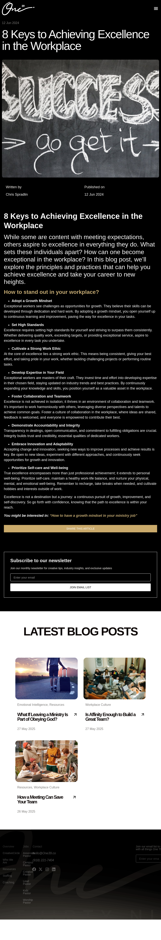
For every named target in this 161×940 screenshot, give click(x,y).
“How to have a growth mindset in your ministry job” (93, 516)
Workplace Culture (98, 704)
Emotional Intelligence (32, 704)
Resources (56, 704)
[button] (156, 8)
